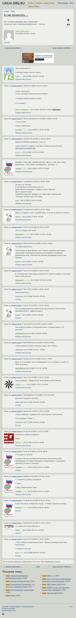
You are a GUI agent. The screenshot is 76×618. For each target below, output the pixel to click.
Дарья (13, 595)
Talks (13, 11)
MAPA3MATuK (20, 333)
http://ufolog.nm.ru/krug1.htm (25, 148)
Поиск (36, 6)
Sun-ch (17, 217)
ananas (18, 384)
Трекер (31, 6)
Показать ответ (20, 79)
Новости (31, 3)
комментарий (16, 86)
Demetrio (18, 130)
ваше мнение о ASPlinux (62, 48)
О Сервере (5, 606)
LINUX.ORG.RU (13, 3)
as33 (17, 76)
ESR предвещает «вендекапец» (22, 590)
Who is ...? (51, 576)
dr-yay (17, 152)
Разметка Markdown (28, 606)
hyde (17, 200)
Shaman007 (19, 234)
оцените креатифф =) (13, 48)
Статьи (46, 3)
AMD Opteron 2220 (54, 584)
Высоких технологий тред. (20, 581)
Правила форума (15, 606)
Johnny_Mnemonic (22, 31)
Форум (52, 3)
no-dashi (18, 168)
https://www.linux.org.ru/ (9, 610)
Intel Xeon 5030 (52, 593)
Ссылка (6, 42)
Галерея (39, 3)
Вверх (71, 606)
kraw (17, 552)
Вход (71, 3)
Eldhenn (18, 442)
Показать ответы (21, 132)
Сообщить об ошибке (8, 608)
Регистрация (63, 3)
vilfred (17, 530)
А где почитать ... (16, 15)
